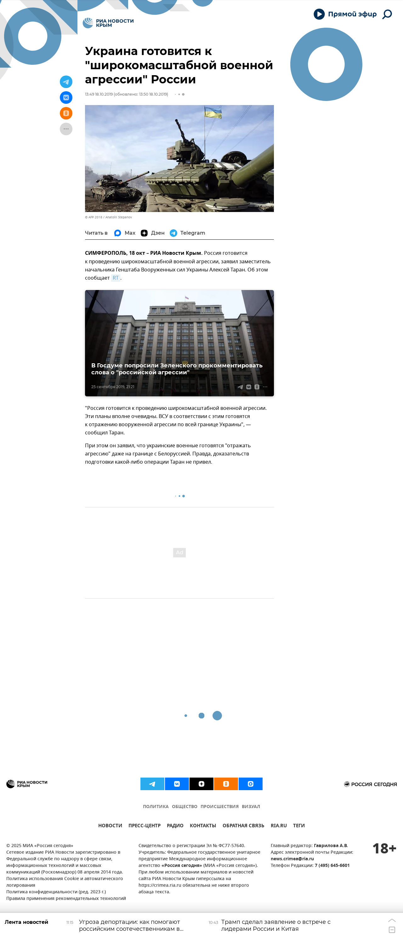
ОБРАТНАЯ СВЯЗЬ (243, 826)
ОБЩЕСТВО (184, 807)
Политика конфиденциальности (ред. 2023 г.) (56, 892)
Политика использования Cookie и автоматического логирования (64, 882)
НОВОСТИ (110, 826)
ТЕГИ (299, 826)
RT (116, 278)
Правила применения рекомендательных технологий (66, 898)
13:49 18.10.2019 (99, 94)
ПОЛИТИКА (156, 807)
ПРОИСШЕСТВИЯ (220, 807)
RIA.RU (279, 826)
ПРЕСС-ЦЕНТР (144, 826)
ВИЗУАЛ (251, 807)
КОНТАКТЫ (203, 826)
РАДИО (175, 826)
